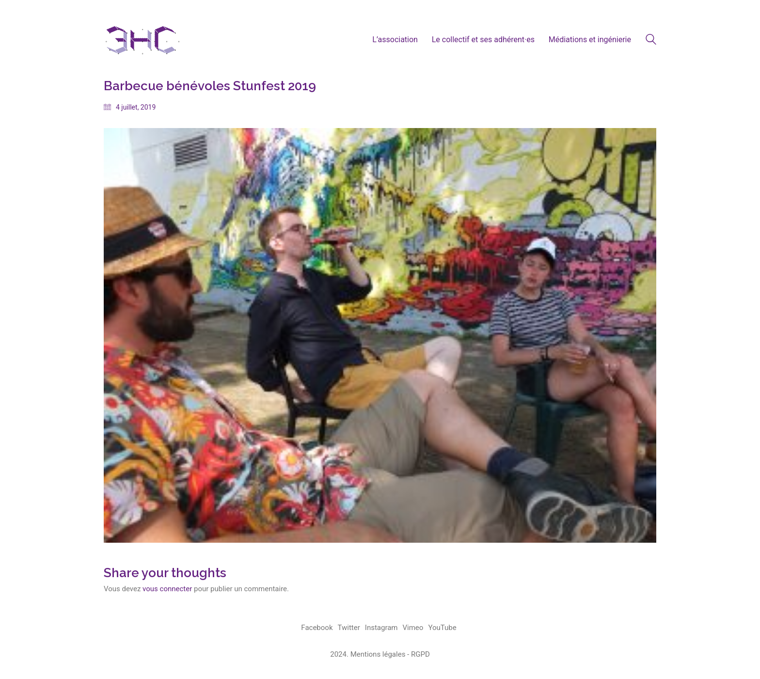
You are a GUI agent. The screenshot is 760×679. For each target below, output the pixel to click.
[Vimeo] (413, 628)
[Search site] (651, 41)
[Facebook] (316, 628)
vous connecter (167, 588)
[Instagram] (381, 628)
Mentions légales (378, 654)
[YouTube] (442, 628)
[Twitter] (349, 628)
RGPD (420, 654)
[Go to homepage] (142, 39)
